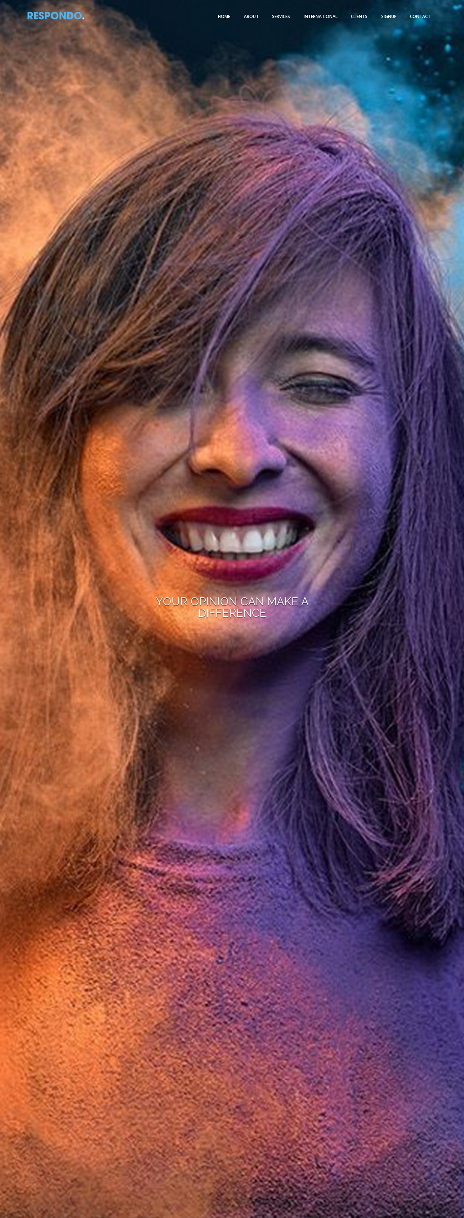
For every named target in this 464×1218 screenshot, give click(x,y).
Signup (389, 16)
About (251, 16)
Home (224, 16)
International (321, 16)
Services (281, 16)
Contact (420, 16)
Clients (359, 16)
